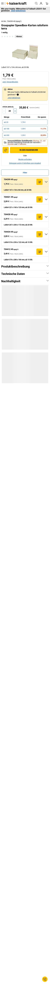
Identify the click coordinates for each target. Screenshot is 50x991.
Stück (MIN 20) (8, 107)
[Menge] (10, 111)
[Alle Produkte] (2, 3)
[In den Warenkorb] (39, 182)
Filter (25, 173)
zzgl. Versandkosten (10, 82)
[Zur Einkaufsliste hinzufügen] (6, 150)
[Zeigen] (48, 266)
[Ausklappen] (46, 181)
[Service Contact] (45, 979)
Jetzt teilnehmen (18, 11)
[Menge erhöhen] (15, 111)
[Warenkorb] (47, 3)
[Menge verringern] (4, 111)
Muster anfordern (25, 159)
